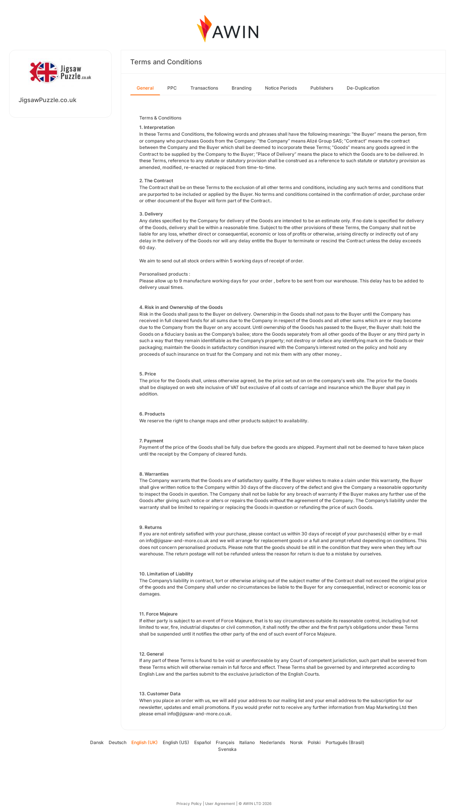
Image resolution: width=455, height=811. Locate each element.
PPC (172, 88)
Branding (241, 88)
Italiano (247, 742)
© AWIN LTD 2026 (254, 803)
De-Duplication (363, 88)
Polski (314, 742)
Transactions (204, 88)
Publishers (321, 88)
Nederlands (272, 742)
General (145, 88)
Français (225, 742)
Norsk (296, 742)
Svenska (227, 749)
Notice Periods (281, 88)
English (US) (176, 742)
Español (202, 742)
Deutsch (117, 742)
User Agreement (220, 803)
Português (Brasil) (345, 742)
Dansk (97, 742)
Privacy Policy (189, 803)
